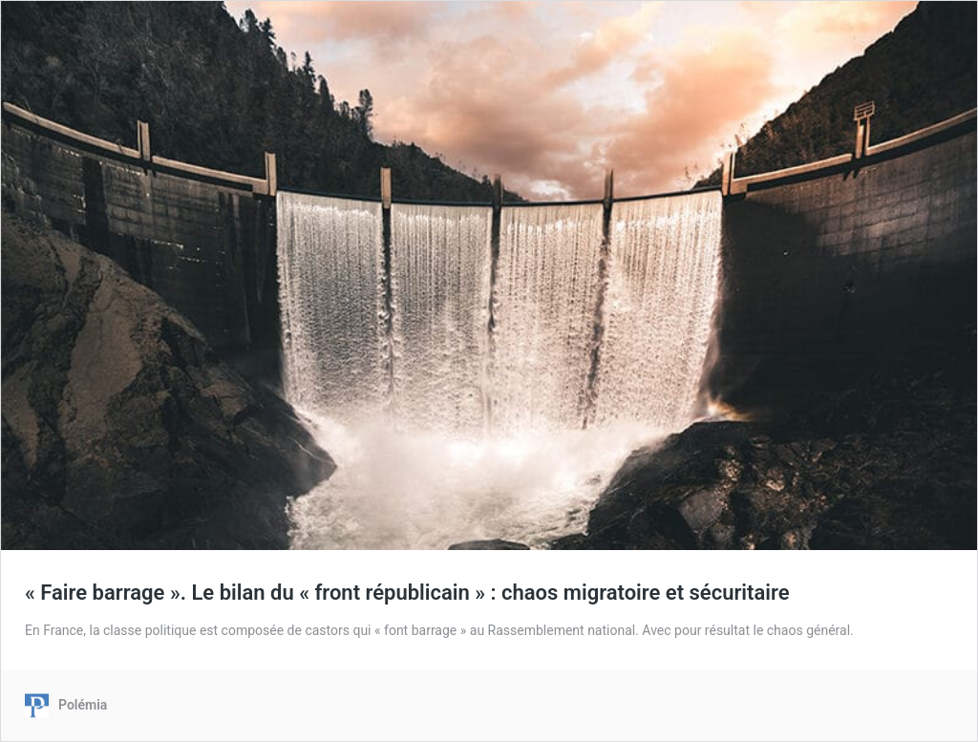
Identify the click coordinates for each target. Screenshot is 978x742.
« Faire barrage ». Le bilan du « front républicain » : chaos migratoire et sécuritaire (407, 592)
